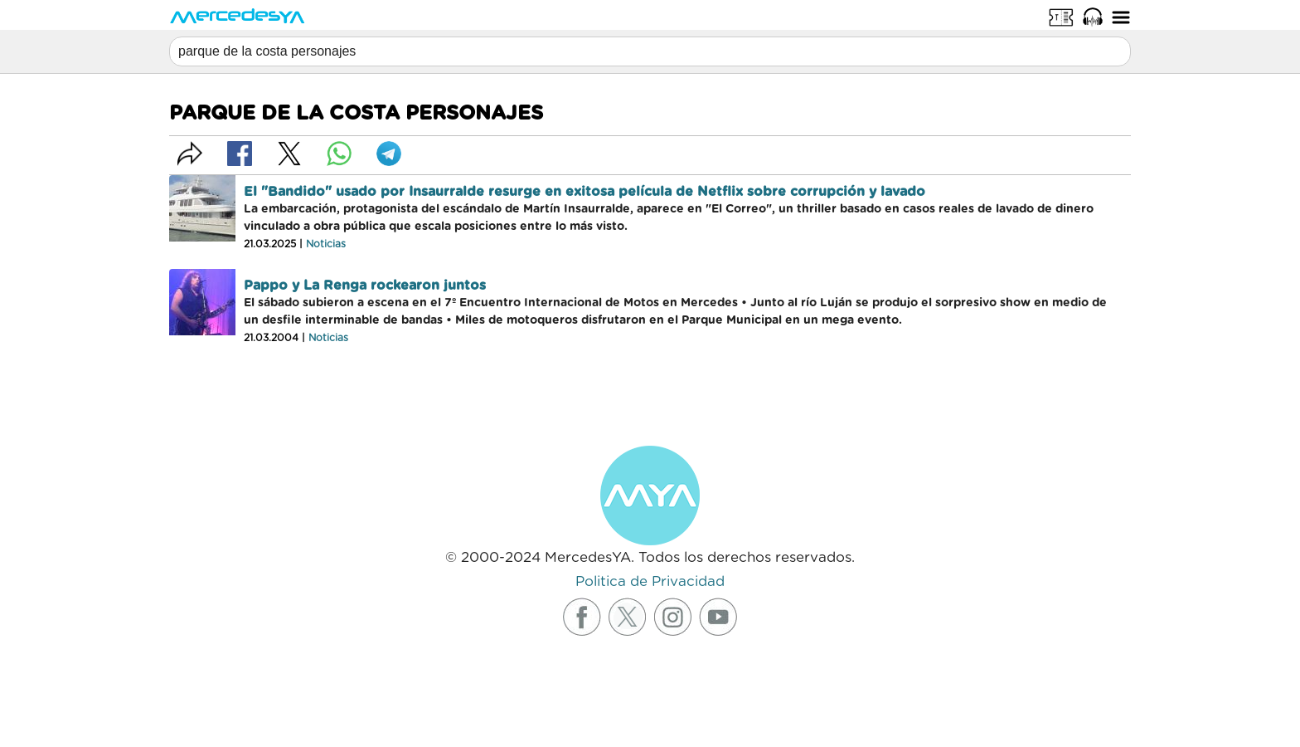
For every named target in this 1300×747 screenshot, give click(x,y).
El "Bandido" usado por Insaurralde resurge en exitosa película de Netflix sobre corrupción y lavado (584, 191)
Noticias (326, 244)
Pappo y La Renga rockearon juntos (365, 285)
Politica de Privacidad (650, 581)
